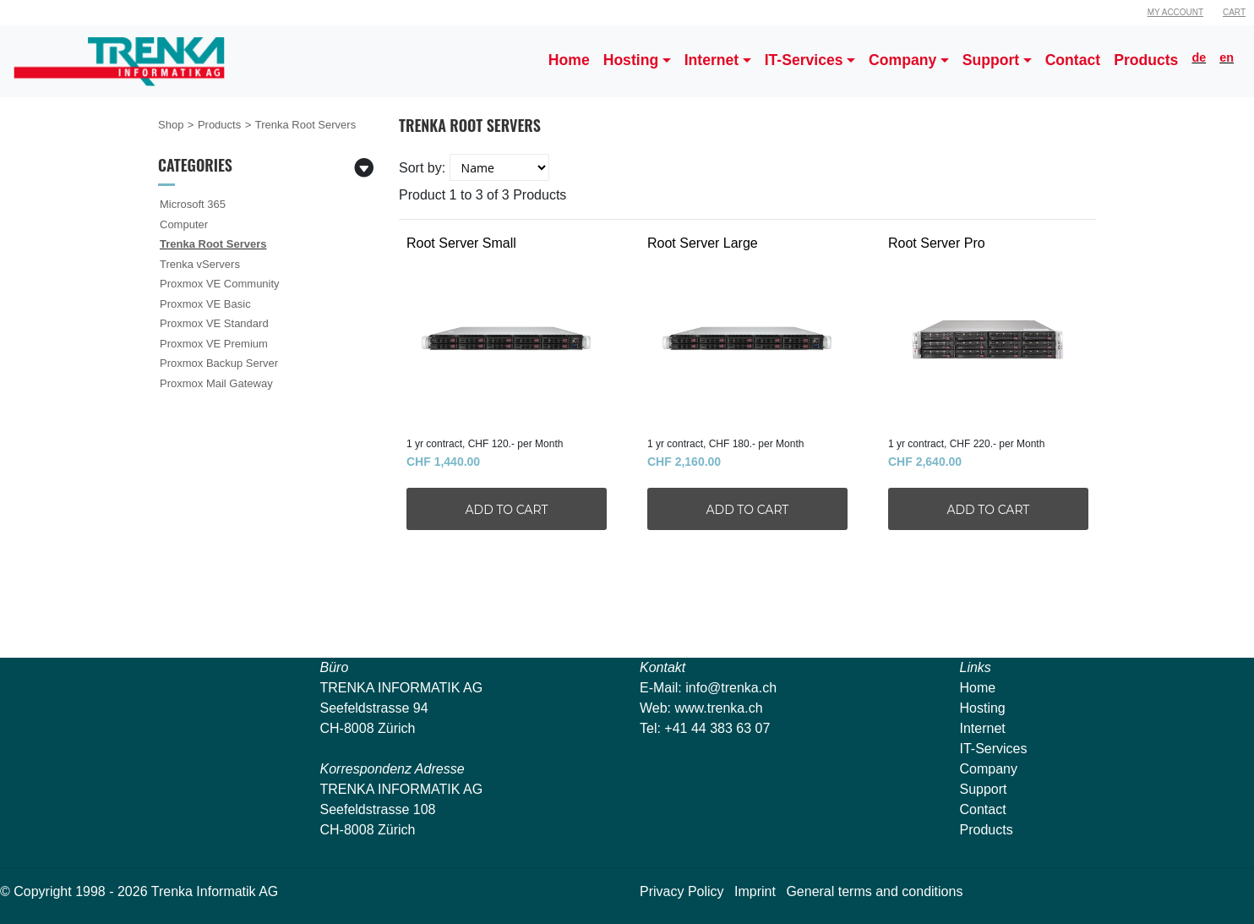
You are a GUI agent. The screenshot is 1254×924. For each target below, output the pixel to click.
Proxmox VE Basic (205, 304)
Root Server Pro (980, 329)
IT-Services (994, 748)
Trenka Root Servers (213, 244)
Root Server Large (739, 329)
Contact (983, 809)
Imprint (755, 891)
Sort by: (422, 168)
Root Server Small (498, 329)
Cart (1234, 12)
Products (219, 124)
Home (978, 688)
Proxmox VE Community (220, 283)
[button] (637, 61)
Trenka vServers (200, 264)
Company (988, 769)
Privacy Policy (682, 891)
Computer (184, 224)
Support (983, 789)
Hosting (983, 708)
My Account (1176, 12)
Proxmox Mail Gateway (216, 383)
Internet (983, 728)
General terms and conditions (874, 891)
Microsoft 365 (193, 204)
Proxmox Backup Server (219, 363)
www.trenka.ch (719, 708)
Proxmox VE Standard (214, 323)
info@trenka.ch (731, 688)
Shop (170, 124)
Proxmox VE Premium (214, 343)
